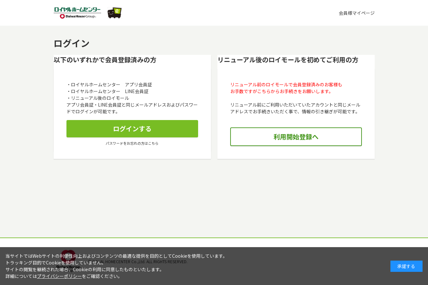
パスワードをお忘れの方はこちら (132, 143)
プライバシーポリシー (59, 276)
